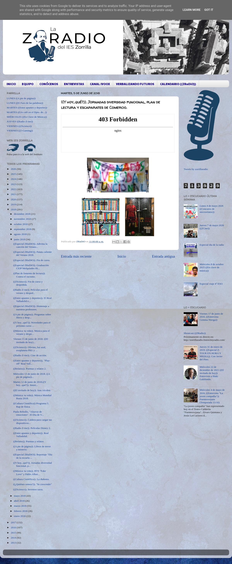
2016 (14, 527)
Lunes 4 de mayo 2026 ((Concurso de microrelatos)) (211, 208)
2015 (14, 532)
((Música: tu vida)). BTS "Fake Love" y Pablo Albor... (29, 472)
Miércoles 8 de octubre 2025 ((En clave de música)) (211, 267)
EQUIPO (27, 84)
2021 (14, 194)
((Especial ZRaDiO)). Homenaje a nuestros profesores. (31, 308)
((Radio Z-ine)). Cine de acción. (30, 355)
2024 (14, 179)
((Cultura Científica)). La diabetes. (31, 479)
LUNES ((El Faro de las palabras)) (25, 102)
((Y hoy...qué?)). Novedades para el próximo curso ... (31, 324)
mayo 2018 (20, 495)
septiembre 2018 (23, 229)
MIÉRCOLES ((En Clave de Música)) (27, 116)
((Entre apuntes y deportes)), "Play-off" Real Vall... (31, 362)
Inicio (122, 256)
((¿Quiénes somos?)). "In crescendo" (32, 484)
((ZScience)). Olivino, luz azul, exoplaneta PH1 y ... (29, 349)
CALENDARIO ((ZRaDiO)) (178, 84)
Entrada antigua (163, 256)
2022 (14, 189)
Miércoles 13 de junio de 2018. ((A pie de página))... (31, 375)
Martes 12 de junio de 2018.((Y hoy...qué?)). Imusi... (29, 383)
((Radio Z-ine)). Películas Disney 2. (32, 428)
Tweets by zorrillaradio (196, 169)
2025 (14, 173)
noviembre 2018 (23, 218)
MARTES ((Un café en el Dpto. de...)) (27, 112)
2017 (14, 522)
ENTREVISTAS (74, 84)
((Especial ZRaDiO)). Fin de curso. (31, 260)
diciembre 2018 (22, 213)
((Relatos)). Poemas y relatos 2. (29, 368)
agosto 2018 (20, 234)
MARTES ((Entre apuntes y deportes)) (27, 107)
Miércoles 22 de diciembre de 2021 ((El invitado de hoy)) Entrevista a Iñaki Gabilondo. (212, 373)
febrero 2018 (21, 511)
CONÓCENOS (48, 84)
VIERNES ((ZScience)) (19, 126)
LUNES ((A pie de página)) (21, 98)
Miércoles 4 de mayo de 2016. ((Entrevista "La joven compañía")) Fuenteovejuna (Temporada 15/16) (212, 396)
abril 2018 (19, 500)
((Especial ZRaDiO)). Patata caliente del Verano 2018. (32, 253)
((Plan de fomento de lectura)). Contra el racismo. (29, 275)
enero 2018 (20, 516)
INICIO (11, 84)
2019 (14, 204)
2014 (14, 537)
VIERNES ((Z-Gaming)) (20, 130)
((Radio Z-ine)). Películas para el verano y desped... (30, 291)
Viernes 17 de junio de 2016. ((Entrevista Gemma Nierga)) (211, 316)
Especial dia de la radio (212, 244)
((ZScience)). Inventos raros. (28, 489)
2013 (14, 542)
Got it (208, 10)
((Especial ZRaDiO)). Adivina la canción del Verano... (30, 245)
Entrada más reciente (76, 256)
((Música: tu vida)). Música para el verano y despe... (31, 332)
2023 (14, 184)
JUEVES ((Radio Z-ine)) (20, 121)
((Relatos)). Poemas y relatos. (28, 441)
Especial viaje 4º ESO (211, 283)
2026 (14, 168)
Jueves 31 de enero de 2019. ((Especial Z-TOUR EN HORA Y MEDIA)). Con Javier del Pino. (211, 353)
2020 (14, 199)
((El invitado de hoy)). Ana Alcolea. (32, 390)
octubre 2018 (21, 224)
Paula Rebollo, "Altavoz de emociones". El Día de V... (28, 413)
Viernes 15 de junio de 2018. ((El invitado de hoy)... (30, 340)
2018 (14, 209)
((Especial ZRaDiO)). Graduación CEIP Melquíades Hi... (31, 267)
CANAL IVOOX (100, 84)
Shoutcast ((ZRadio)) (195, 333)
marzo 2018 (20, 505)
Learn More (191, 10)
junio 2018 (20, 239)
